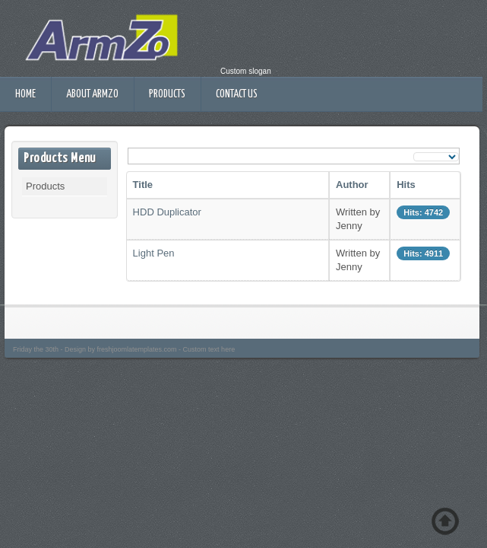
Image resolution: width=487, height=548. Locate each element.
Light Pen (154, 253)
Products (167, 94)
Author (352, 184)
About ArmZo (92, 94)
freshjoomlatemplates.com (137, 349)
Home (25, 94)
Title (143, 184)
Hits (406, 184)
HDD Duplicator (167, 212)
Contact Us (237, 94)
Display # (413, 151)
